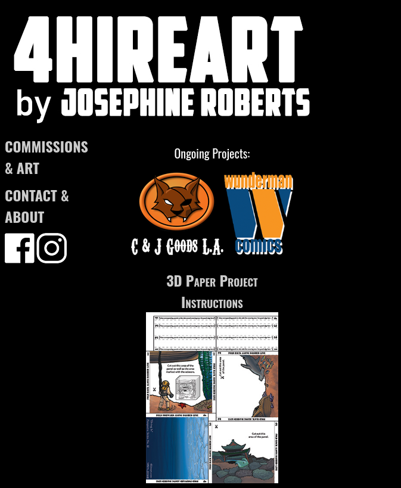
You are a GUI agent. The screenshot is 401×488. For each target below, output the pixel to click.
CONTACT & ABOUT (37, 205)
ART (28, 167)
